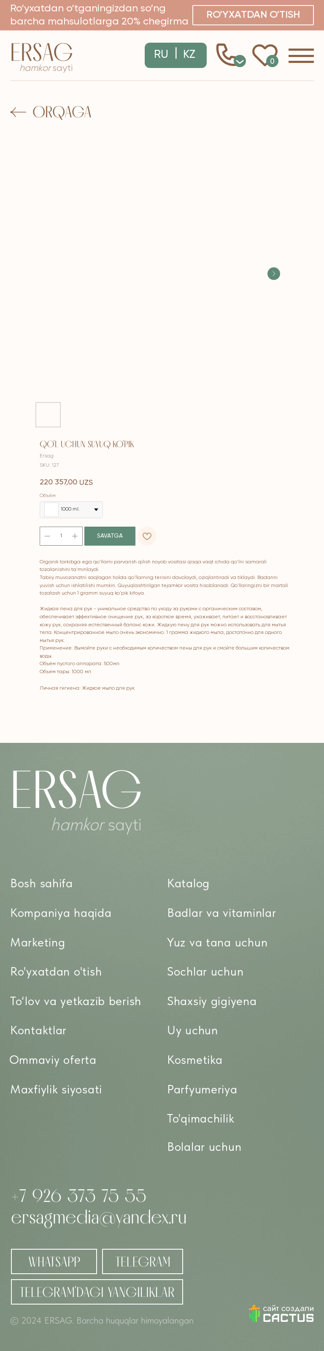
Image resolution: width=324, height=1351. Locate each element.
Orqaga (62, 111)
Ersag (41, 52)
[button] (253, 15)
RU (161, 54)
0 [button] (240, 61)
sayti (46, 68)
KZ (189, 54)
